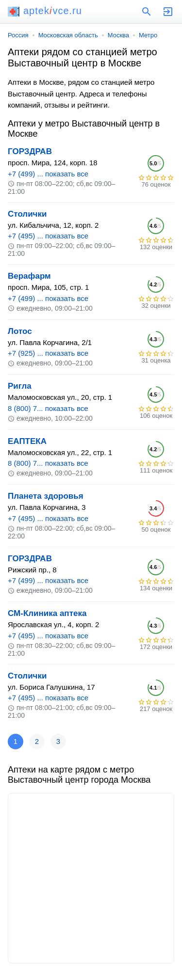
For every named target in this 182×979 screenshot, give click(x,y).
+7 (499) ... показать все (48, 174)
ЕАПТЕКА (27, 441)
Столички (27, 214)
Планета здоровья (45, 496)
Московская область (68, 35)
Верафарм (29, 276)
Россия (18, 35)
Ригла (20, 386)
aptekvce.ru (45, 10)
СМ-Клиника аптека (47, 613)
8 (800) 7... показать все (48, 408)
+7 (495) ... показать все (48, 236)
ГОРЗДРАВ (30, 151)
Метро (148, 35)
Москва (118, 35)
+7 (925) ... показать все (48, 353)
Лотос (20, 331)
